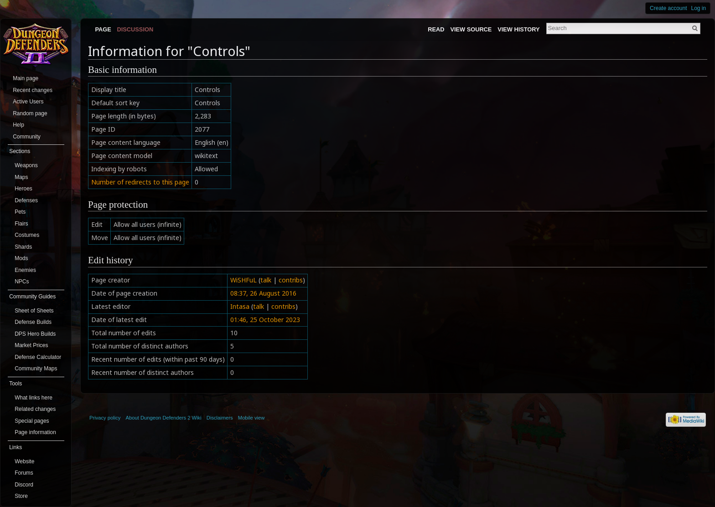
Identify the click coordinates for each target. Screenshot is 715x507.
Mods (21, 258)
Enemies (25, 270)
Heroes (23, 188)
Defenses (26, 200)
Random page (30, 113)
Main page (25, 78)
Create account (668, 8)
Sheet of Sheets (34, 310)
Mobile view (251, 417)
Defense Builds (33, 322)
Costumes (27, 235)
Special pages (32, 421)
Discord (24, 484)
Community (27, 136)
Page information (35, 432)
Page (103, 29)
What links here (33, 397)
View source (471, 29)
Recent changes (32, 90)
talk (265, 280)
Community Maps (36, 368)
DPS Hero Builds (35, 334)
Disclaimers (220, 417)
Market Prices (31, 345)
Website (24, 461)
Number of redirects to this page (140, 182)
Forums (24, 473)
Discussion (135, 29)
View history (518, 29)
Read (436, 29)
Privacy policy (104, 417)
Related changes (35, 409)
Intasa (239, 306)
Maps (21, 177)
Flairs (21, 223)
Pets (20, 212)
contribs (291, 280)
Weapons (26, 165)
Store (21, 496)
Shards (23, 247)
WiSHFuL (243, 280)
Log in (698, 8)
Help (18, 125)
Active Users (28, 101)
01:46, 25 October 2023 (265, 319)
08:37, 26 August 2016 (263, 293)
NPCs (22, 281)
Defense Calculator (38, 357)
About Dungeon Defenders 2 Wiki (164, 417)
